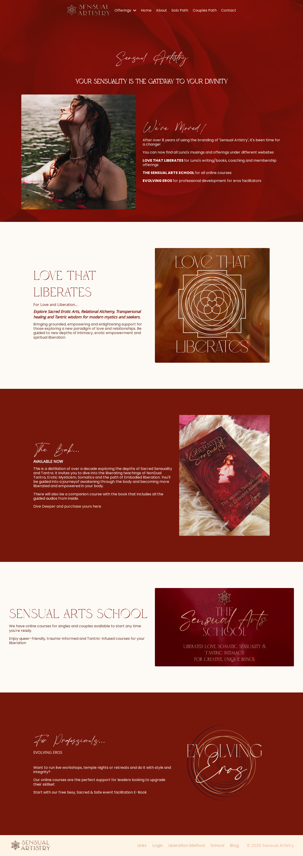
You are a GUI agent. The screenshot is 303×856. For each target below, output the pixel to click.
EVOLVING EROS (157, 180)
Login (157, 845)
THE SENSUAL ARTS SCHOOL (168, 172)
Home (146, 10)
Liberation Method (187, 845)
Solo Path (179, 10)
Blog (234, 845)
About (161, 10)
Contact (228, 10)
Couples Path (205, 10)
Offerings (125, 10)
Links (142, 845)
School (217, 845)
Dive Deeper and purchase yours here (67, 506)
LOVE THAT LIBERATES (163, 160)
